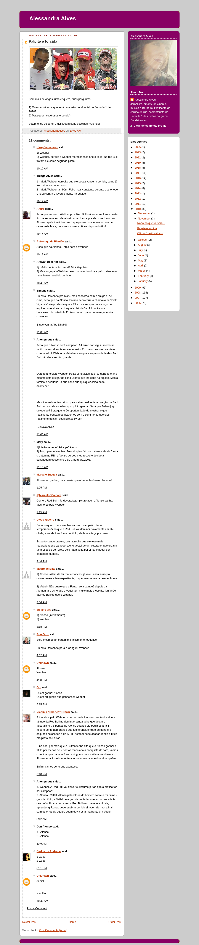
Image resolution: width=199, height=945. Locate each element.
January (143, 281)
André (40, 208)
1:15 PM (42, 512)
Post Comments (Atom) (53, 930)
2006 (138, 303)
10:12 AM (42, 168)
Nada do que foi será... (151, 223)
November (144, 218)
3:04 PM (42, 602)
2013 (138, 193)
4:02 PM (42, 655)
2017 (138, 172)
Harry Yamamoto (47, 147)
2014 (138, 188)
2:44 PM (42, 561)
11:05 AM (42, 434)
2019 (138, 162)
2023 (138, 152)
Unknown (43, 662)
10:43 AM (42, 283)
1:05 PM (42, 487)
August (142, 245)
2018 (138, 167)
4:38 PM (42, 680)
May (141, 260)
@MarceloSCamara (49, 495)
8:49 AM (42, 843)
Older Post (114, 922)
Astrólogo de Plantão (50, 241)
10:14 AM (42, 233)
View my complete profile (150, 125)
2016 (138, 178)
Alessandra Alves (52, 18)
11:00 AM (42, 332)
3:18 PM (42, 626)
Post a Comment (37, 908)
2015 (138, 183)
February (144, 275)
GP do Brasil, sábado (150, 233)
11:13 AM (42, 467)
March (142, 270)
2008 (138, 292)
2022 (138, 157)
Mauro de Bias (46, 568)
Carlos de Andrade (49, 851)
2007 (138, 297)
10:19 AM (42, 254)
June (141, 255)
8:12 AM (42, 819)
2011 (138, 203)
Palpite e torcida (147, 228)
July (141, 250)
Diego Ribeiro (45, 519)
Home (72, 922)
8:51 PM (42, 868)
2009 (138, 287)
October (143, 239)
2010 (138, 209)
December (144, 213)
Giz (39, 687)
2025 (138, 147)
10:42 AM (42, 901)
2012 (138, 198)
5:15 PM (42, 704)
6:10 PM (42, 774)
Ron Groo (43, 634)
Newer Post (29, 922)
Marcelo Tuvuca (47, 474)
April (141, 265)
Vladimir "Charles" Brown (53, 712)
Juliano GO (44, 609)
